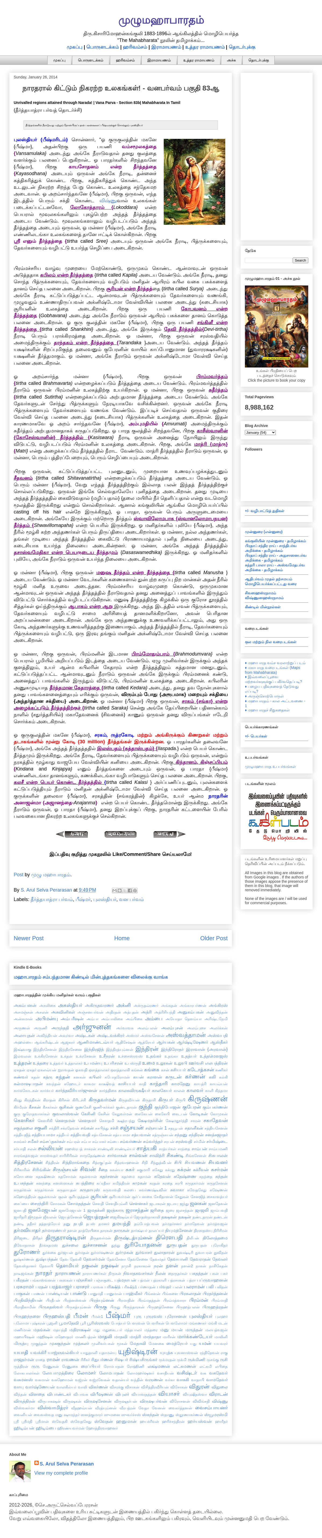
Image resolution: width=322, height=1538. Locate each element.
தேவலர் (220, 1259)
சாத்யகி (147, 1148)
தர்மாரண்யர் (54, 1230)
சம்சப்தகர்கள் (52, 1141)
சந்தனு (180, 1134)
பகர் (224, 1273)
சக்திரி (54, 1128)
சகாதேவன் (215, 1120)
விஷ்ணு (108, 200)
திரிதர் (37, 1238)
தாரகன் (106, 1230)
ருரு (35, 1366)
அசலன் (42, 1012)
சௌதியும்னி (116, 1204)
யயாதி (21, 1352)
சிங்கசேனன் (195, 1155)
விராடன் (218, 1394)
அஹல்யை (23, 1042)
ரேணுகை (70, 1366)
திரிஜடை (21, 1238)
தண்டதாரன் (202, 1217)
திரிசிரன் (220, 1230)
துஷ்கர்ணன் (24, 1259)
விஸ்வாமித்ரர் (53, 1407)
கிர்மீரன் (20, 1107)
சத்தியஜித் (22, 1135)
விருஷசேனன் (98, 1401)
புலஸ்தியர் (104, 899)
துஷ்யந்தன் (47, 1259)
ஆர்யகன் (166, 1042)
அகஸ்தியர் (70, 1005)
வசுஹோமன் (62, 1380)
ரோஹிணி (135, 1366)
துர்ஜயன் (65, 1252)
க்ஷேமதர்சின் (150, 1120)
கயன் (138, 1076)
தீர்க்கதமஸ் (48, 1245)
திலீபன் (193, 1238)
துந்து (115, 1245)
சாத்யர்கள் (167, 1149)
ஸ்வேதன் (103, 1421)
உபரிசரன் (113, 1063)
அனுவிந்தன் (217, 1012)
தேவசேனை (137, 1259)
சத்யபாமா (121, 1135)
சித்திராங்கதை (75, 1162)
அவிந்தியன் (46, 1035)
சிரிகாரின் (22, 1170)
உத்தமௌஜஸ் (214, 1056)
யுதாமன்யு (107, 1353)
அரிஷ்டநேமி (216, 1019)
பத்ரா (191, 1280)
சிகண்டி (175, 1155)
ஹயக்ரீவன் (149, 1421)
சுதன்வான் (88, 1176)
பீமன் (80, 1315)
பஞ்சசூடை (103, 1280)
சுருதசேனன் (217, 1183)
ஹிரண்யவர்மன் (71, 1428)
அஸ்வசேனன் (152, 1035)
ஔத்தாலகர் (99, 1070)
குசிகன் (66, 1107)
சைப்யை (21, 1204)
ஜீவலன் (50, 1217)
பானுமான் (113, 1293)
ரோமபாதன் (114, 1366)
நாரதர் (43, 1272)
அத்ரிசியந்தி (164, 1012)
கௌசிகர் (24, 1120)
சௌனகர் (138, 1203)
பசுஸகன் (65, 1280)
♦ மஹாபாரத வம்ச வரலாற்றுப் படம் (275, 663)
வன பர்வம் (131, 899)
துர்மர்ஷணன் (102, 1252)
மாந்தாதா (152, 1336)
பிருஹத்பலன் (188, 1307)
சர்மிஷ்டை (217, 1141)
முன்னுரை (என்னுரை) (263, 532)
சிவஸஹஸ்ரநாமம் (260, 593)
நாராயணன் (67, 1273)
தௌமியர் (67, 1265)
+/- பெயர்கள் (256, 736)
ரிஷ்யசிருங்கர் (143, 1359)
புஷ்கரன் (37, 1323)
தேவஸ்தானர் (25, 1266)
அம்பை (153, 1018)
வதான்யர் (120, 1380)
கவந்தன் (53, 1084)
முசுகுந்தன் (59, 1343)
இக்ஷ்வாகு (22, 1049)
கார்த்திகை (108, 1090)
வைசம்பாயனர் (211, 1407)
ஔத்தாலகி (120, 1070)
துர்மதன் (82, 1252)
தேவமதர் (158, 1259)
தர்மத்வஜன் (217, 1224)
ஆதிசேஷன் (125, 1042)
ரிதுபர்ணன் (102, 1359)
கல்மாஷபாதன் (28, 1083)
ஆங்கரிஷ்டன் (46, 1042)
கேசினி (88, 1113)
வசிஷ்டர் (187, 1373)
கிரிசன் (64, 1100)
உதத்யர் (188, 1056)
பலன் (178, 1287)
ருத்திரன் (21, 1366)
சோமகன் (58, 1204)
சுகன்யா (116, 1170)
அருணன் (22, 1028)
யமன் (205, 1343)
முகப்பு (74, 47)
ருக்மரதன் (167, 1360)
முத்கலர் (81, 1343)
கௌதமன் (65, 1120)
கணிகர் (221, 1070)
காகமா (89, 1084)
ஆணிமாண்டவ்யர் (95, 1042)
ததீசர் (31, 1224)
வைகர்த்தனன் (180, 1408)
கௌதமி (106, 1121)
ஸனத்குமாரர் (92, 1415)
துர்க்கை (49, 1252)
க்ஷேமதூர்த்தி (177, 1121)
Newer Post (29, 938)
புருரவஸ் (153, 1316)
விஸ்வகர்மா (24, 1408)
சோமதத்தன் (79, 1203)
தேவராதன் (200, 1259)
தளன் (72, 1230)
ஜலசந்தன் (184, 1210)
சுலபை (130, 1190)
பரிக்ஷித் (112, 1286)
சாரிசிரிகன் (68, 1155)
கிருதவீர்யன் (129, 1100)
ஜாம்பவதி (219, 1210)
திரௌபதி (169, 1237)
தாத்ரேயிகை (88, 1230)
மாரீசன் (169, 1337)
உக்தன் (66, 1056)
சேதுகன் (182, 1197)
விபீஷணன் (101, 1394)
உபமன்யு (93, 1063)
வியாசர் (169, 1393)
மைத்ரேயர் (177, 1343)
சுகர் (130, 1169)
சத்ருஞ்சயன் (162, 1135)
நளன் (172, 1265)
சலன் (32, 1149)
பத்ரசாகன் (176, 1280)
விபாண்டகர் (59, 1394)
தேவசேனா (116, 1259)
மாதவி (120, 1336)
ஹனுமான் (126, 1421)
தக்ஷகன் (169, 1216)
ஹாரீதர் (221, 1421)
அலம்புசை (196, 1028)
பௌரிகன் (155, 1323)
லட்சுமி (205, 1366)
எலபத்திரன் (216, 1063)
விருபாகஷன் (49, 1401)
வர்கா (170, 1380)
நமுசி (126, 1266)
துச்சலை (70, 1245)
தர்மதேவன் (194, 1224)
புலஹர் (221, 1316)
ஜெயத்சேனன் (70, 1217)
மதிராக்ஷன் (80, 1329)
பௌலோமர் (176, 1323)
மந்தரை (151, 1330)
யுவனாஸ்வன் (186, 1353)
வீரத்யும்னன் (106, 1408)
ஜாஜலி (202, 1210)
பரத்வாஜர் (60, 1286)
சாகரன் (90, 1149)
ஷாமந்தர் (72, 1415)
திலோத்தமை (215, 1237)
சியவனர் (218, 1162)
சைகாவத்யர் (217, 1197)
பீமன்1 (97, 1316)
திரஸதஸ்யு (203, 1230)
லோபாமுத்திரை (58, 1372)
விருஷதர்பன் (125, 1401)
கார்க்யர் (47, 1090)
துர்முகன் (124, 1252)
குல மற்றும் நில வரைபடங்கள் (270, 642)
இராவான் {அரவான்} (207, 1049)
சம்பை (113, 1141)
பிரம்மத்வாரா (174, 1300)
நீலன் (160, 1273)
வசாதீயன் (165, 1373)
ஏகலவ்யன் (46, 1070)
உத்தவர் (56, 1063)
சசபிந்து (102, 1128)
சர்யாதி (20, 1149)
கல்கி (223, 1077)
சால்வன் (138, 1155)
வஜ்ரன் (81, 1380)
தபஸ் (90, 1224)
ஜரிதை (157, 1210)
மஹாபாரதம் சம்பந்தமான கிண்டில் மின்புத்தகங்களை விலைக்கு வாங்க (91, 977)
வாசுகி (183, 1379)
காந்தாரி (159, 1083)
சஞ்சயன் (132, 1127)
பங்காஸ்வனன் (43, 1280)
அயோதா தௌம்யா (184, 1019)
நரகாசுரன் (142, 1266)
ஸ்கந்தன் (150, 1414)
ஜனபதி (20, 1210)
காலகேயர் (162, 1090)
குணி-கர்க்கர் (103, 1107)
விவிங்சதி (201, 1401)
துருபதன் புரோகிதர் (209, 1245)
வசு (203, 1373)
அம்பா (92, 1019)
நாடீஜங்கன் (24, 1273)
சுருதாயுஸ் (90, 1189)
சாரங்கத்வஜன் (26, 1155)
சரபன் (169, 1141)
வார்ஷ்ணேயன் (40, 1386)
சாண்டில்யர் (125, 1149)
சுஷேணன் (219, 1190)
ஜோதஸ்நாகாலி (147, 1217)
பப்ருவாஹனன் (212, 1280)
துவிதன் (221, 1252)
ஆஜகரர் (67, 1042)
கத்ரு (47, 1076)
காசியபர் (126, 1083)
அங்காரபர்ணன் (193, 1005)
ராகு (224, 1353)
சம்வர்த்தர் (153, 1141)
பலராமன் (194, 1286)
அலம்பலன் (147, 1028)
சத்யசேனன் (102, 1135)
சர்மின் (199, 1141)
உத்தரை (40, 1063)
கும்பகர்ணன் (215, 1107)
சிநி (145, 1162)
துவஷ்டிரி (185, 1252)
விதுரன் (199, 1386)
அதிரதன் (113, 1012)
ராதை (40, 1360)
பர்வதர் (164, 1286)
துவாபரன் (203, 1252)
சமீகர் (33, 1141)
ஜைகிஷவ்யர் (121, 1217)
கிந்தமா (221, 1090)
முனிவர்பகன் (103, 1343)
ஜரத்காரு (115, 1210)
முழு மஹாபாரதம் (50, 874)
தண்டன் (221, 1217)
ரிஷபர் (121, 1359)
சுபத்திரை (85, 1183)
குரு (17, 1114)
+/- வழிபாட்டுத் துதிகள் (264, 511)
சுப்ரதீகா (103, 1183)
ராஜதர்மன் (24, 1359)
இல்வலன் (22, 1056)
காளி (209, 1090)
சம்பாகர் (99, 1141)
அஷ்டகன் (85, 1035)
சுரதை (167, 1183)
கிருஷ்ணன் (208, 1098)
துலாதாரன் (164, 1252)
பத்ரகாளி (158, 1280)
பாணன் (38, 1293)
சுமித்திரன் (121, 1183)
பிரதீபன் (53, 1300)
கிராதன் (49, 1100)
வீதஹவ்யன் (81, 1408)
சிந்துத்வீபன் (161, 1162)
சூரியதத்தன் (79, 1197)
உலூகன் (164, 1063)
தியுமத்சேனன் (178, 1230)
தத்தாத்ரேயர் (49, 1224)
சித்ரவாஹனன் (126, 1162)
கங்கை (151, 1069)
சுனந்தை (43, 1183)
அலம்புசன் (172, 1027)
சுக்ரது (170, 1170)
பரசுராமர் (24, 1286)
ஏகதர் (31, 1070)
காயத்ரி (200, 1084)
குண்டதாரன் (126, 1107)
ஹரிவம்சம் (135, 47)
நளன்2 (187, 1266)
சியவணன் (195, 1162)
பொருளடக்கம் (102, 47)
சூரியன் (99, 1196)
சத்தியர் (62, 1135)
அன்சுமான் (23, 1019)
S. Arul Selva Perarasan (67, 1464)
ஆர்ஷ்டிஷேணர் (192, 1042)
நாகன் (201, 1266)
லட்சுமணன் (184, 1366)
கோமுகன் (219, 1114)
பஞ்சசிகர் (83, 1280)
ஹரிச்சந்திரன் (173, 1421)
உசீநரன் (107, 1056)
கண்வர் (21, 1076)
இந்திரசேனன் (45, 1049)
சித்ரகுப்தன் (102, 1162)
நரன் (158, 1265)
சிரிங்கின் (41, 1169)
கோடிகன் (198, 1113)
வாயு (19, 1386)
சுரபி (179, 1183)
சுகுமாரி (143, 1170)
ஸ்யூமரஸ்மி (216, 1414)
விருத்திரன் (24, 1401)
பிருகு (100, 1306)
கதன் (35, 1077)
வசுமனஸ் (23, 1379)
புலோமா (21, 1323)
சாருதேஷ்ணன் (92, 1155)
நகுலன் (90, 1265)
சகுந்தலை (23, 1128)
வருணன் (154, 1379)
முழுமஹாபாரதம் (161, 20)
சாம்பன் (199, 1148)
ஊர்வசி (196, 1063)
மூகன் (122, 1343)
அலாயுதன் (24, 1035)
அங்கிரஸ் (218, 1005)
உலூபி (180, 1063)
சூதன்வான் (47, 1197)
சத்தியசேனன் (216, 1128)
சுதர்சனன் (109, 1176)
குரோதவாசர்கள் (36, 1114)
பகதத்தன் (198, 1273)
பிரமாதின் (125, 1300)
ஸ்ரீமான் (42, 1421)
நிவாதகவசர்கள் (138, 1273)
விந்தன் (20, 1394)
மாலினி (221, 1337)
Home (122, 938)
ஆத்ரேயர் (146, 1042)
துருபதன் (177, 1245)
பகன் (214, 1273)
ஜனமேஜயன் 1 (72, 1210)
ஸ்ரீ (16, 1421)
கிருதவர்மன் (102, 1099)
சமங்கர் (20, 1141)
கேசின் (104, 1114)
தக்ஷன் (184, 1216)
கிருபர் (165, 1099)
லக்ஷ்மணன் (159, 1366)
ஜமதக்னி (96, 1210)
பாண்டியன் (57, 1293)
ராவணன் (70, 1359)
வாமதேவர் (217, 1379)
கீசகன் (35, 1107)
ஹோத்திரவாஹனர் (102, 1428)
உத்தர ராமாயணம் (205, 47)
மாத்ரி (135, 1336)
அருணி (40, 1028)
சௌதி (98, 1204)
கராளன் (154, 1076)
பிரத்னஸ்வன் (74, 1300)
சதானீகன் (194, 1128)
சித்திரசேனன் (28, 1162)
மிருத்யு (21, 1343)
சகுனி (40, 1128)
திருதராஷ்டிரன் (66, 1237)
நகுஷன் (110, 1265)
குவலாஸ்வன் (65, 1113)
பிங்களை (170, 1293)
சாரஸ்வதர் (49, 1155)
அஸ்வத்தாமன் (186, 1035)
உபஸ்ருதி (132, 1063)
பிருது (115, 1307)
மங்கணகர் (197, 1323)
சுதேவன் (162, 1176)
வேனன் (159, 1408)
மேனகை (156, 1343)
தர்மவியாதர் (27, 1230)
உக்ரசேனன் (86, 1056)
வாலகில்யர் (66, 1387)
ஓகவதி (81, 1070)
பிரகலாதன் (190, 1293)
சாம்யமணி (218, 1149)
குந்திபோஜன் (168, 1107)
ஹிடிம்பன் (24, 1427)
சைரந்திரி (39, 1203)
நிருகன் (114, 1273)
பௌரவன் (136, 1323)
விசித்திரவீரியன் (155, 1387)
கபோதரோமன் (117, 1077)
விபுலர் (122, 1394)
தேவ (64, 1259)
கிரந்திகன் (32, 1100)
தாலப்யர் (156, 1230)
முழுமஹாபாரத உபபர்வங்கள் (270, 766)
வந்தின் (137, 1380)
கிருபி (180, 1100)
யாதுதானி (89, 1353)
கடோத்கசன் (200, 1069)
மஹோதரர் (64, 1337)
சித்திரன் (52, 1162)
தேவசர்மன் (94, 1259)
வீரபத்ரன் (128, 1408)
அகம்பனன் (25, 1005)
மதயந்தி (60, 1330)
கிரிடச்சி (79, 1100)
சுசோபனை (23, 1176)
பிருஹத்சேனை (160, 1307)
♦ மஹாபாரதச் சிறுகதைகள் (267, 710)
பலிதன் (221, 1287)
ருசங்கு (213, 1360)
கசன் (165, 1070)
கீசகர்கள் (50, 1107)
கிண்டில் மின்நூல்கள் (263, 607)
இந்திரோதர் (172, 1049)
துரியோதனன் (143, 1244)
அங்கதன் (169, 1005)
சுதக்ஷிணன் (45, 1176)
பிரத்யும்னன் (102, 1300)
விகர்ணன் (98, 1386)
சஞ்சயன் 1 (156, 1128)
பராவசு (97, 1287)
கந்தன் (63, 1077)
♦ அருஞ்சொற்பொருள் (264, 696)
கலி (212, 1076)
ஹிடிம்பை (46, 1427)
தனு (66, 1224)
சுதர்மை (128, 1176)
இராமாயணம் (166, 47)
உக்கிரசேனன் (46, 1056)
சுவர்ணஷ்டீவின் (153, 1190)
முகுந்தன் (39, 1343)
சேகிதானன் (163, 1197)
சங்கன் (87, 1128)
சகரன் (196, 1121)
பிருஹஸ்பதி (56, 1316)
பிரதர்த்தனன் (215, 1293)
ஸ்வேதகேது (80, 1421)
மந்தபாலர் (133, 1330)
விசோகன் (179, 1387)
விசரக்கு (117, 1387)
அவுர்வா (66, 1035)
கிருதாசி (149, 1100)
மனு (164, 1329)
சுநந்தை (205, 1176)
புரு (137, 1316)
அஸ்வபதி (217, 1035)
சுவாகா (177, 1189)
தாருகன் (122, 1230)
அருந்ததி (60, 1027)
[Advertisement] (276, 155)
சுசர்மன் (219, 1169)
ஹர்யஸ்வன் (200, 1421)
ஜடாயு (172, 1204)
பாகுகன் (22, 1293)
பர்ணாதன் (147, 1287)
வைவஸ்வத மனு (48, 1415)
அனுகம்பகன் (190, 1011)
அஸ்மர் (132, 1035)
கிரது (18, 1100)
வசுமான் (42, 1380)
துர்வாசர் (143, 1252)
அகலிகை (47, 1005)
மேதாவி (138, 1343)
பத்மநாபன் (125, 1280)
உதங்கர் (153, 1056)
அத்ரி (146, 1011)
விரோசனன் (180, 1401)
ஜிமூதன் (35, 1217)
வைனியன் (23, 1415)
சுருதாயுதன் (67, 1190)
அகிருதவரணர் (99, 1005)
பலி (210, 1286)
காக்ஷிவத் (107, 1084)
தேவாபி (46, 1266)
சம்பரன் (73, 1141)
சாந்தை (184, 1149)
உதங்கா (171, 1056)
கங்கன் (137, 1070)
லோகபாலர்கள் (27, 1373)
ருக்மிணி (196, 1359)
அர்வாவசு (125, 1028)
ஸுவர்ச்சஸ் (131, 1415)
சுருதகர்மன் (195, 1183)
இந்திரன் (146, 1048)
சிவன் (88, 1169)
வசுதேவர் (218, 1372)
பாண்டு (78, 1293)
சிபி (178, 1162)
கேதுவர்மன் (122, 1114)
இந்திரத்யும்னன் (119, 1049)
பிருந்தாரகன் (134, 1307)
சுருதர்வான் (44, 1190)
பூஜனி (52, 1323)
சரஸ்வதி (184, 1141)
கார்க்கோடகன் (26, 1090)
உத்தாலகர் (74, 1063)
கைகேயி (162, 1114)
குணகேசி (83, 1107)
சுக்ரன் (184, 1169)
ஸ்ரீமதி (27, 1421)
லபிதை (221, 1366)
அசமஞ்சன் (23, 1012)
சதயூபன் (175, 1128)
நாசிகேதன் (218, 1266)
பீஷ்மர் (83, 899)
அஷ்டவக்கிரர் (110, 1035)
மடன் (223, 1323)
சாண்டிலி (105, 1149)
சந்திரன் (196, 1134)
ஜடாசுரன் (157, 1204)
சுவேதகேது (196, 1190)
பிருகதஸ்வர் (50, 1306)
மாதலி (105, 1336)
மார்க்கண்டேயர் (194, 1336)
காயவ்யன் (219, 1084)
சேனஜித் (198, 1197)
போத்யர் (118, 1323)
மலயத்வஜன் (216, 1330)
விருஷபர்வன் (153, 1401)
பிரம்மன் (198, 1300)
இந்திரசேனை (70, 1049)
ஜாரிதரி (20, 1217)
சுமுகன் (139, 1183)
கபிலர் (95, 1076)
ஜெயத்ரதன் (96, 1216)
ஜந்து (184, 1204)
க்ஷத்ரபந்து (126, 1121)
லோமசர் (86, 1373)
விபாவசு (80, 1394)
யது (193, 1343)
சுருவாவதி (112, 1190)
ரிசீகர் (85, 1360)
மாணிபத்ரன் (85, 1337)
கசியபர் (178, 1069)
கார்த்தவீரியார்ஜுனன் (76, 1090)
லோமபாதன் (111, 1372)
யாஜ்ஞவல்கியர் (63, 1352)
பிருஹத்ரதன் (215, 1306)
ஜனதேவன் (218, 1204)
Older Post (214, 938)
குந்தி (145, 1106)
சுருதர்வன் (22, 1190)
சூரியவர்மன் (119, 1197)
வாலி (82, 1387)
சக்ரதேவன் (69, 1128)
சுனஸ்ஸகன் (63, 1183)
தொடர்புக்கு (242, 47)
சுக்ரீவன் (201, 1169)
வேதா (143, 1408)
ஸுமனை (112, 1415)
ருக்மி (182, 1360)
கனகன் (79, 1077)
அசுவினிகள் (63, 1011)
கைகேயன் (144, 1114)
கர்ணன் (195, 1076)
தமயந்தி (121, 1223)
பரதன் (41, 1286)
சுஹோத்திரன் (25, 1197)
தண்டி (19, 1224)
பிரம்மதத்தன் (149, 1300)
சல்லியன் (50, 1148)
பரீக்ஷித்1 (129, 1287)
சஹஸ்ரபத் (74, 1149)
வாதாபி (197, 1380)
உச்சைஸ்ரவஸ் (130, 1056)
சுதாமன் (144, 1176)
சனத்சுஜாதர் (216, 1134)
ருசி (224, 1359)
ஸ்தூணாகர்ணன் (189, 1415)
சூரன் (62, 1197)
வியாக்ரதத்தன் (143, 1394)
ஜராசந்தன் (137, 1210)
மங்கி (212, 1323)
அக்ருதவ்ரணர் (146, 1005)
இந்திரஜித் (94, 1049)
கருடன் (173, 1077)
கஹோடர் (72, 1084)
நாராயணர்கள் (94, 1273)
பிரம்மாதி (220, 1300)
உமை (148, 1063)
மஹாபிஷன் (24, 1337)
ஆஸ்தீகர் (219, 1042)
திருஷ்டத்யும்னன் (133, 1237)
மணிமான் (22, 1330)
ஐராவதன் (66, 1070)
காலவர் (195, 1090)
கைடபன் (179, 1114)
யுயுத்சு (166, 1352)
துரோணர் (27, 1252)
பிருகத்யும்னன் (78, 1307)
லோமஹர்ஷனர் (140, 1373)
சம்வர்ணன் (131, 1141)
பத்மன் (144, 1280)
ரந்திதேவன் (209, 1353)
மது (97, 1330)
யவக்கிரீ (38, 1352)
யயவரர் (221, 1343)
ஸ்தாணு (167, 1415)
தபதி (78, 1223)
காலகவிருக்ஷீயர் (134, 1090)
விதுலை (220, 1386)
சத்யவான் (141, 1134)
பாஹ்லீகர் (132, 1293)
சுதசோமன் (67, 1176)
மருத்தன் (194, 1329)
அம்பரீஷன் (72, 1018)
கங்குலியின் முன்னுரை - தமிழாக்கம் (275, 541)
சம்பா (86, 1141)
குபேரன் (192, 1107)
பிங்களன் (152, 1293)
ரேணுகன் (51, 1366)
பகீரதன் (21, 1280)
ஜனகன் (198, 1203)
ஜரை (170, 1210)
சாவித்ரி (157, 1155)
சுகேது (157, 1170)
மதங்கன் (41, 1329)
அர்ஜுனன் (92, 1026)
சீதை (103, 1169)
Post (18, 874)
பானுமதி (95, 1293)
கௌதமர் (87, 1120)
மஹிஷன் (45, 1337)
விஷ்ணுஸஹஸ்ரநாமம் (264, 598)
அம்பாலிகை (112, 1019)
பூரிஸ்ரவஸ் (98, 1322)
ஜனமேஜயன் (42, 1210)
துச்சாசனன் (95, 1245)
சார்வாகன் (117, 1155)
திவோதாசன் (24, 1245)
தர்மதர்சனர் (172, 1224)
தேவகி (75, 1259)
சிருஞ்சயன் (65, 1169)
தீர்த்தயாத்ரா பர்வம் (52, 899)
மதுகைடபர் (112, 1330)
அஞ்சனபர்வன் (90, 1012)
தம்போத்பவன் (146, 1224)
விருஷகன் (72, 1401)
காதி (142, 1084)
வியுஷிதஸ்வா (195, 1394)
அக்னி (123, 1005)
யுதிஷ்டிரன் (138, 1351)
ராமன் (53, 1359)
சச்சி (114, 1128)
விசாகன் (132, 1387)
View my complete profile (61, 1473)
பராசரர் (81, 1286)
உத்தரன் (22, 1063)
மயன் (177, 1329)
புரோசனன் (176, 1316)
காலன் (179, 1090)
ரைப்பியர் (90, 1366)
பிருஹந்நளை (27, 1316)
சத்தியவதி (80, 1134)
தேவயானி (177, 1259)
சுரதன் (154, 1183)
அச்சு (231, 60)
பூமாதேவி (69, 1322)
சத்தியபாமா (43, 1134)
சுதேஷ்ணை (185, 1176)
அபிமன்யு (47, 1018)
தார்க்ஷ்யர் (139, 1230)
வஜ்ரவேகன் (99, 1380)
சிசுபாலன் (218, 1155)
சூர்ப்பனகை (142, 1197)
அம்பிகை (134, 1019)
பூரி (83, 1323)
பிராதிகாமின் (25, 1307)
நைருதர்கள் (178, 1273)
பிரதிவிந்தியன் (28, 1300)
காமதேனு (180, 1083)
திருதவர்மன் (100, 1238)
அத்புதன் (131, 1012)
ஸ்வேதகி (59, 1421)
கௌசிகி (45, 1121)
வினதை (37, 1394)
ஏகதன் (19, 1070)
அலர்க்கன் (219, 1028)
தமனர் (103, 1224)
